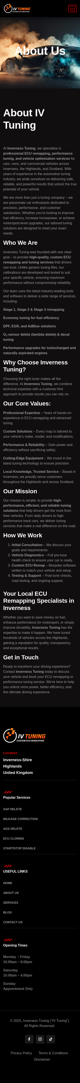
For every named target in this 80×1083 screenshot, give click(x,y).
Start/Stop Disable (19, 848)
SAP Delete (12, 809)
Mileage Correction (20, 819)
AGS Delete (12, 828)
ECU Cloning (13, 838)
